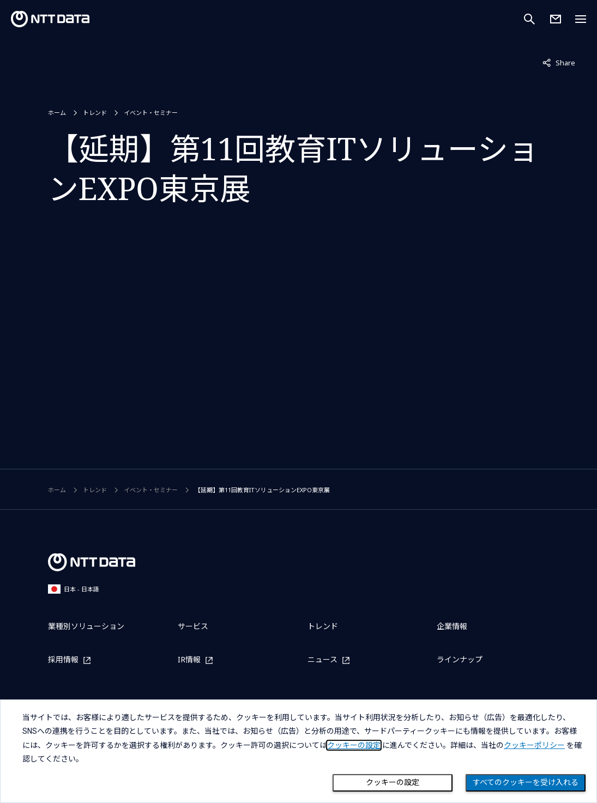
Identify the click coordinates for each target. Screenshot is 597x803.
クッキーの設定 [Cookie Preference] (392, 782)
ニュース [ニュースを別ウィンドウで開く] (322, 660)
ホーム (57, 112)
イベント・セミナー (151, 112)
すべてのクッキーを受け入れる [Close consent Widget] (525, 782)
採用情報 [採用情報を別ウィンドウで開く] (63, 660)
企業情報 (452, 626)
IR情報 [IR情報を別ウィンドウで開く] (189, 660)
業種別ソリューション (86, 626)
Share (558, 62)
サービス (193, 626)
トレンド (95, 112)
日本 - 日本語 (73, 589)
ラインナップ (460, 659)
